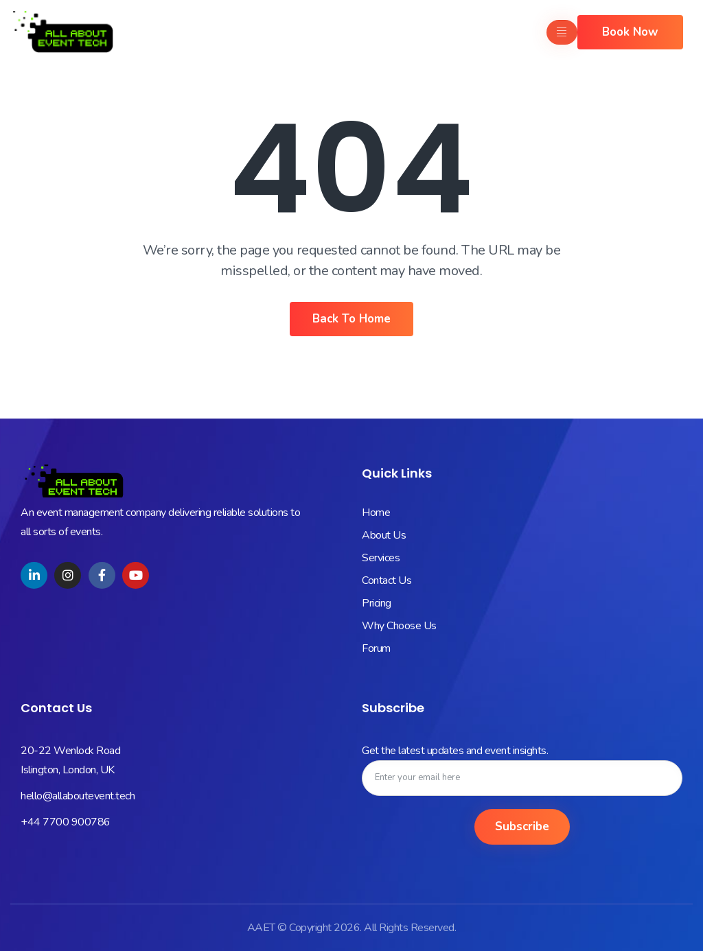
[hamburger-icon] (561, 32)
